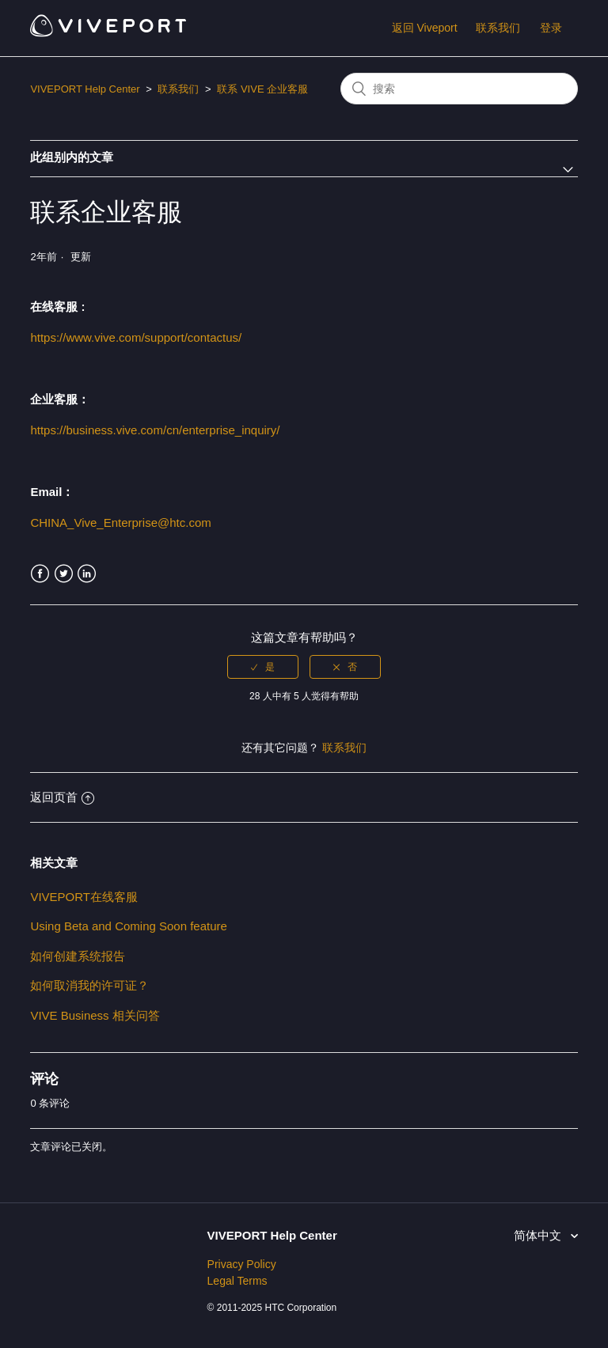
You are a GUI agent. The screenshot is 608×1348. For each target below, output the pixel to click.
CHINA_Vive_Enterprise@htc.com (120, 522)
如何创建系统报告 (77, 956)
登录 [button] (551, 27)
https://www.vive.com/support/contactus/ (135, 337)
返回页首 (62, 797)
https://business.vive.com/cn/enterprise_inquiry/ (154, 430)
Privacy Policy (241, 1264)
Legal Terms (237, 1280)
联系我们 (498, 27)
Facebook (40, 574)
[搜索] (459, 88)
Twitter (64, 574)
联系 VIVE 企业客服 (262, 89)
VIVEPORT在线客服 (84, 896)
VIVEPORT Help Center (84, 89)
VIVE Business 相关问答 (94, 1015)
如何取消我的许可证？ (89, 985)
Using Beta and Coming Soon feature (128, 926)
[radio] (262, 667)
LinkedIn (87, 574)
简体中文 (539, 1235)
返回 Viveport (425, 27)
